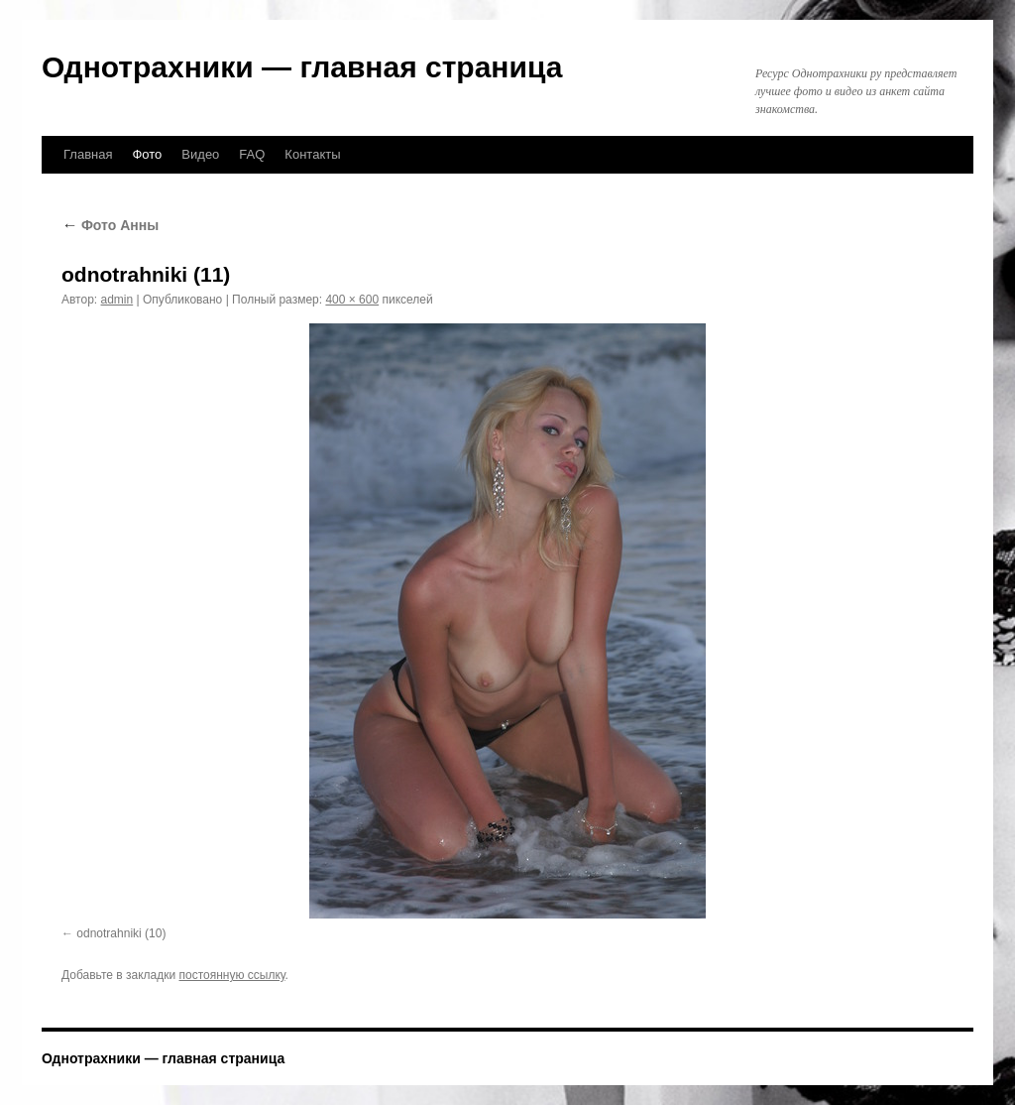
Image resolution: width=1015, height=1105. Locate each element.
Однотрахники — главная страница (302, 67)
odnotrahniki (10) (121, 933)
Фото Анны (110, 225)
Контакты (312, 154)
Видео (200, 154)
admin (117, 300)
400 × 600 (352, 300)
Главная (87, 154)
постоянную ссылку (232, 975)
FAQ (252, 154)
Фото (147, 154)
